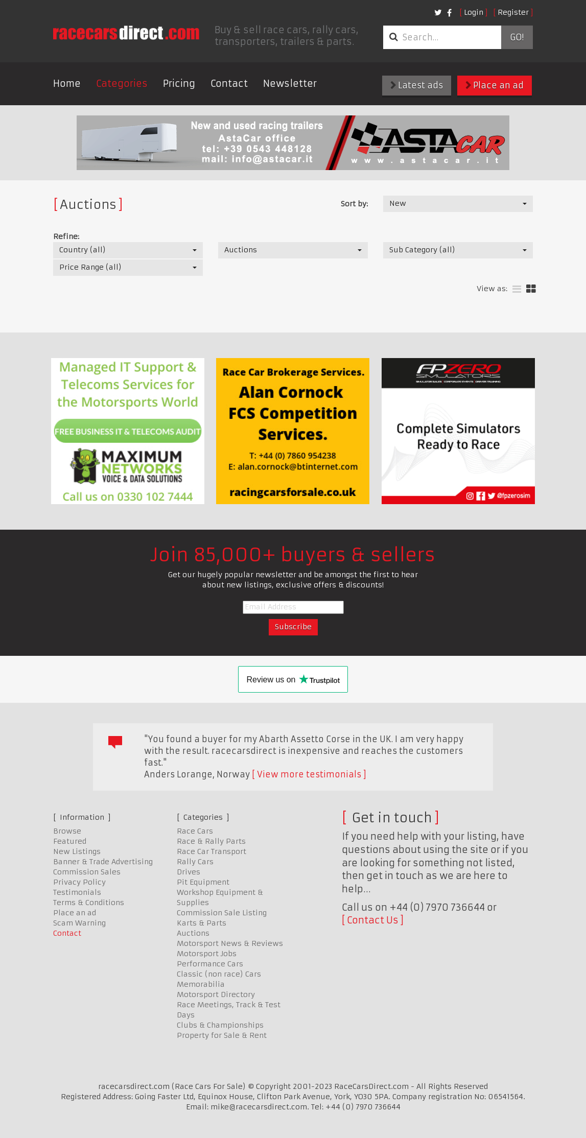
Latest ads (416, 85)
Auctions (193, 933)
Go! (517, 37)
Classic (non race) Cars (219, 974)
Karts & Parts (201, 923)
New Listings (77, 851)
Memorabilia (201, 984)
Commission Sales (87, 871)
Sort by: (354, 203)
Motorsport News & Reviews (230, 943)
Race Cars (195, 831)
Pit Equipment (203, 882)
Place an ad (494, 85)
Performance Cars (210, 963)
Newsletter (290, 83)
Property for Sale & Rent (222, 1035)
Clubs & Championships (220, 1025)
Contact (229, 83)
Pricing (179, 83)
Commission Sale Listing (222, 912)
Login (473, 12)
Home (67, 83)
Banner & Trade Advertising (103, 861)
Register (513, 12)
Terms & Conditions (88, 902)
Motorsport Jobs (207, 953)
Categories (122, 83)
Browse (67, 831)
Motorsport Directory (216, 994)
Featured (69, 841)
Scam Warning (79, 923)
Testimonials (77, 892)
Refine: (66, 236)
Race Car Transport (211, 851)
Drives (188, 871)
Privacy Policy (79, 882)
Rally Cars (195, 861)
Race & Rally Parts (211, 841)
